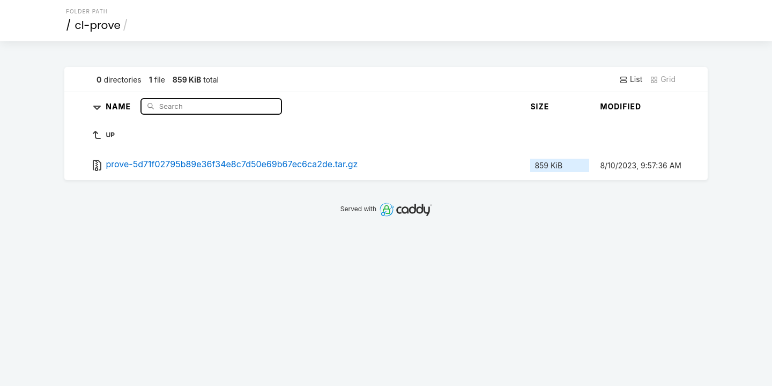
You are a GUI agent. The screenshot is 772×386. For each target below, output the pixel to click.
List (630, 79)
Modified (620, 106)
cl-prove (98, 25)
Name (119, 105)
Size (539, 106)
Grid (663, 79)
